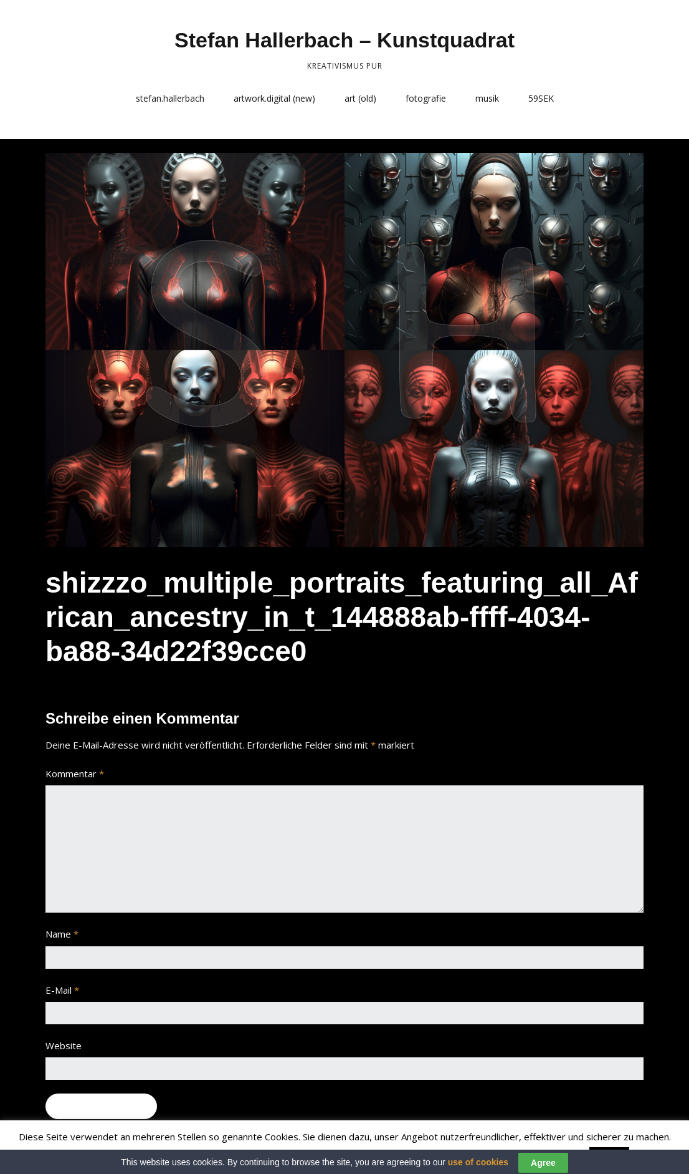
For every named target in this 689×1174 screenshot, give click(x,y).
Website (63, 1045)
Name (61, 934)
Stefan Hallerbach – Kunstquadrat (344, 40)
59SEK (541, 98)
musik (487, 98)
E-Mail (62, 990)
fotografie (426, 98)
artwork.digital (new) (274, 98)
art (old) (360, 98)
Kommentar (74, 773)
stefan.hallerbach (170, 98)
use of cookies (478, 1168)
